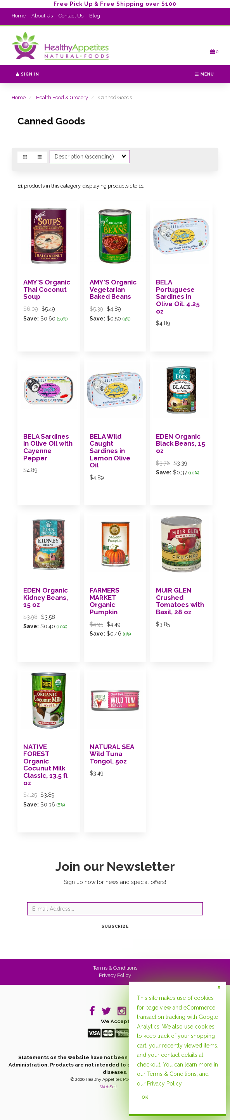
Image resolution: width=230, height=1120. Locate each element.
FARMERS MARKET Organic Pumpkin (104, 601)
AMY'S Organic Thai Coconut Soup (46, 289)
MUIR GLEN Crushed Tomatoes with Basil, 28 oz (180, 601)
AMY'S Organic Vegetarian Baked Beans (113, 289)
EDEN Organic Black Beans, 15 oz (180, 443)
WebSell (108, 1086)
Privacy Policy (115, 975)
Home (19, 16)
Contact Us (71, 16)
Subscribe (115, 926)
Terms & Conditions (115, 968)
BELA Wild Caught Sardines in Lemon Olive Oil (110, 450)
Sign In (27, 74)
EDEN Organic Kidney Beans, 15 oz (45, 597)
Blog (94, 16)
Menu (204, 74)
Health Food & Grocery (62, 97)
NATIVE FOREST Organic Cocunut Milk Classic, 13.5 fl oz (45, 765)
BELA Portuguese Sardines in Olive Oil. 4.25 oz (178, 296)
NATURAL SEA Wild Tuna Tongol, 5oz (112, 754)
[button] (214, 51)
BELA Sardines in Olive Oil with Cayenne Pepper (48, 447)
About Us (42, 16)
